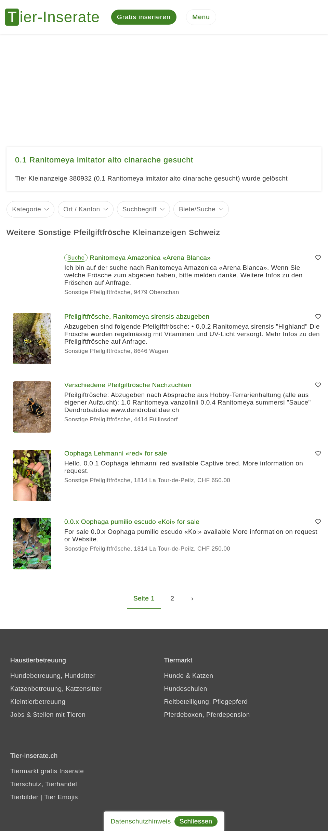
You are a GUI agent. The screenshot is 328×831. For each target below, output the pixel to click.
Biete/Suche (197, 209)
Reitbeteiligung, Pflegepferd (206, 701)
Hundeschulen (185, 688)
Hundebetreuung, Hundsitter (52, 675)
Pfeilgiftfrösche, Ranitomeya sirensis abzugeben (136, 316)
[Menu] (201, 17)
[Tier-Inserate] (56, 17)
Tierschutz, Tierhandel (43, 784)
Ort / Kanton (81, 209)
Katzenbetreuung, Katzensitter (56, 688)
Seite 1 (144, 598)
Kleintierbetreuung (37, 701)
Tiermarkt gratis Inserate (47, 771)
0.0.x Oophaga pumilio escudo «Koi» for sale (131, 521)
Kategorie (26, 209)
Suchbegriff (139, 209)
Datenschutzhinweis (140, 821)
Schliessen (196, 821)
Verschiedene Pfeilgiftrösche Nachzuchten (128, 384)
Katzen (202, 675)
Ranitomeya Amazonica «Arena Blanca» (150, 257)
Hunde (174, 675)
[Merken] (318, 258)
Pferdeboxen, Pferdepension (207, 714)
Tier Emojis (61, 797)
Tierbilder (24, 797)
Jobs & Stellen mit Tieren (48, 714)
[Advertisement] (164, 85)
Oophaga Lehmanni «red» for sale (115, 453)
